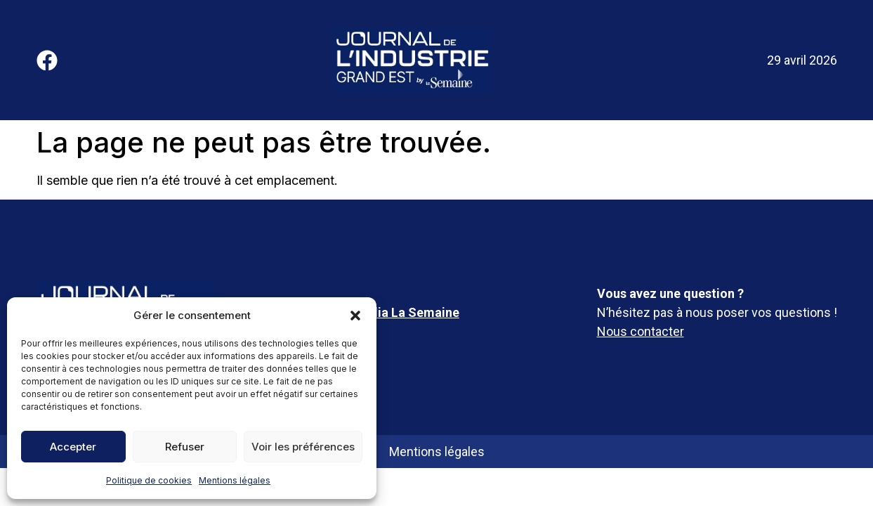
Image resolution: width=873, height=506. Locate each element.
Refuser (184, 446)
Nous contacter (640, 331)
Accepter (73, 446)
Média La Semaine (405, 312)
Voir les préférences (303, 446)
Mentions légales (234, 480)
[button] (355, 316)
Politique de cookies (149, 480)
